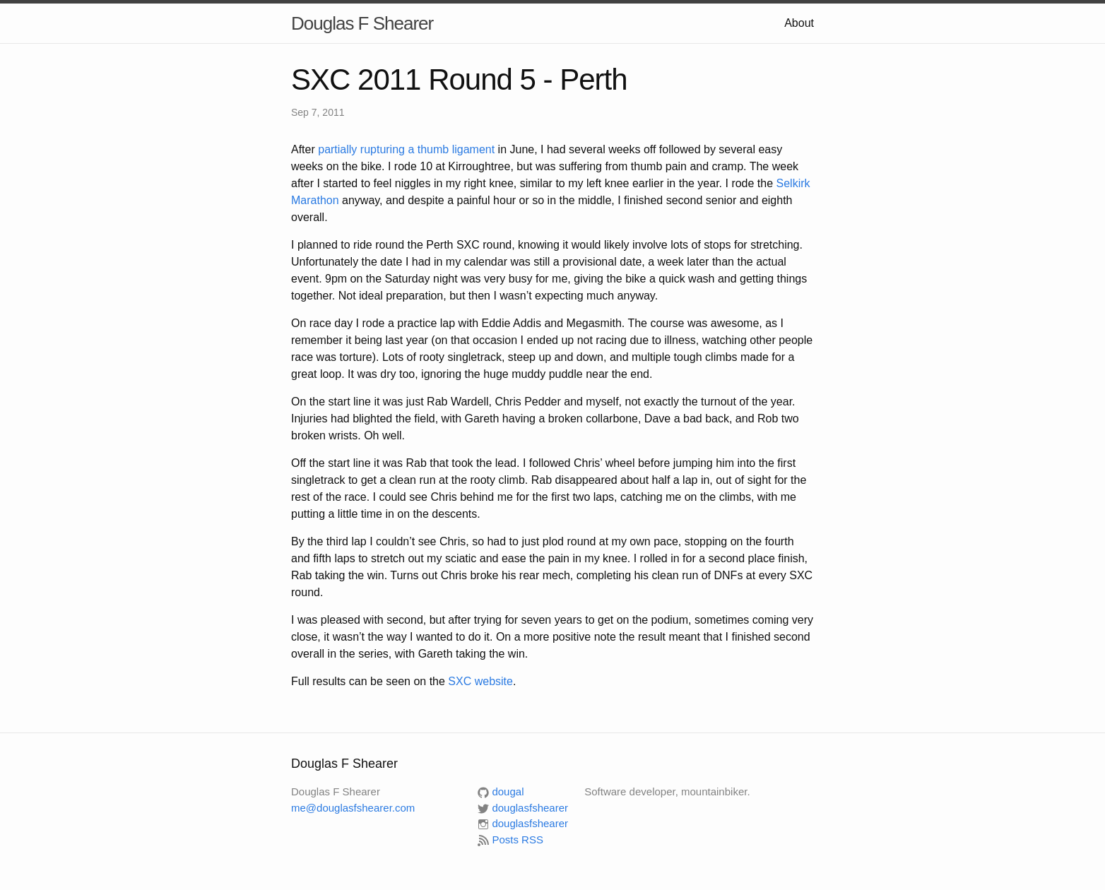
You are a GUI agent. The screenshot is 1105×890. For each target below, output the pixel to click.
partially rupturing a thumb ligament (406, 149)
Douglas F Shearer (362, 23)
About (799, 23)
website (480, 681)
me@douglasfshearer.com (353, 808)
